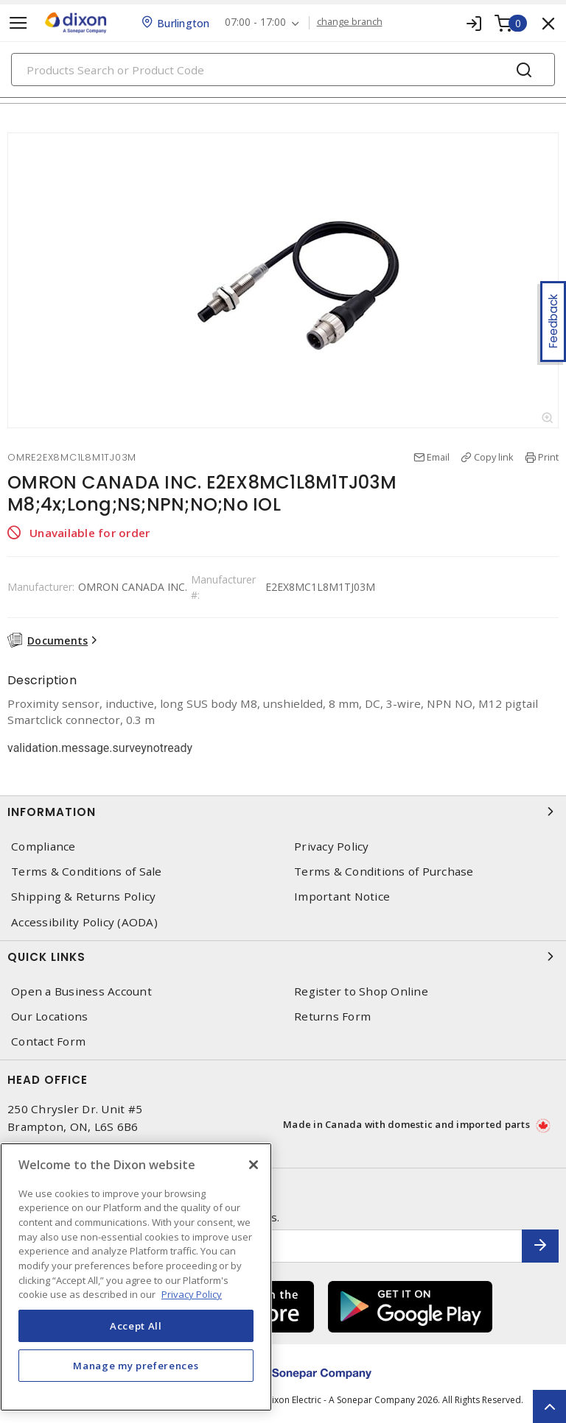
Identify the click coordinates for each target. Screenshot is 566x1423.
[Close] (253, 1165)
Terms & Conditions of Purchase (384, 872)
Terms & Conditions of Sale (86, 872)
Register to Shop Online (361, 991)
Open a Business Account (81, 991)
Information (283, 811)
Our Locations (49, 1016)
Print (548, 457)
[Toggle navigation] (18, 23)
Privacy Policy (331, 847)
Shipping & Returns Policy (83, 897)
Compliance (43, 847)
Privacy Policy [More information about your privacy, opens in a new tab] (191, 1294)
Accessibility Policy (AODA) (84, 922)
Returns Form (332, 1016)
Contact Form (48, 1041)
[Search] (283, 69)
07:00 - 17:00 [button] (255, 22)
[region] (136, 1277)
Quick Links (283, 956)
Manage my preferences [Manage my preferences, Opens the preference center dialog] (135, 1365)
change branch (349, 22)
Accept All (136, 1325)
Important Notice (342, 897)
